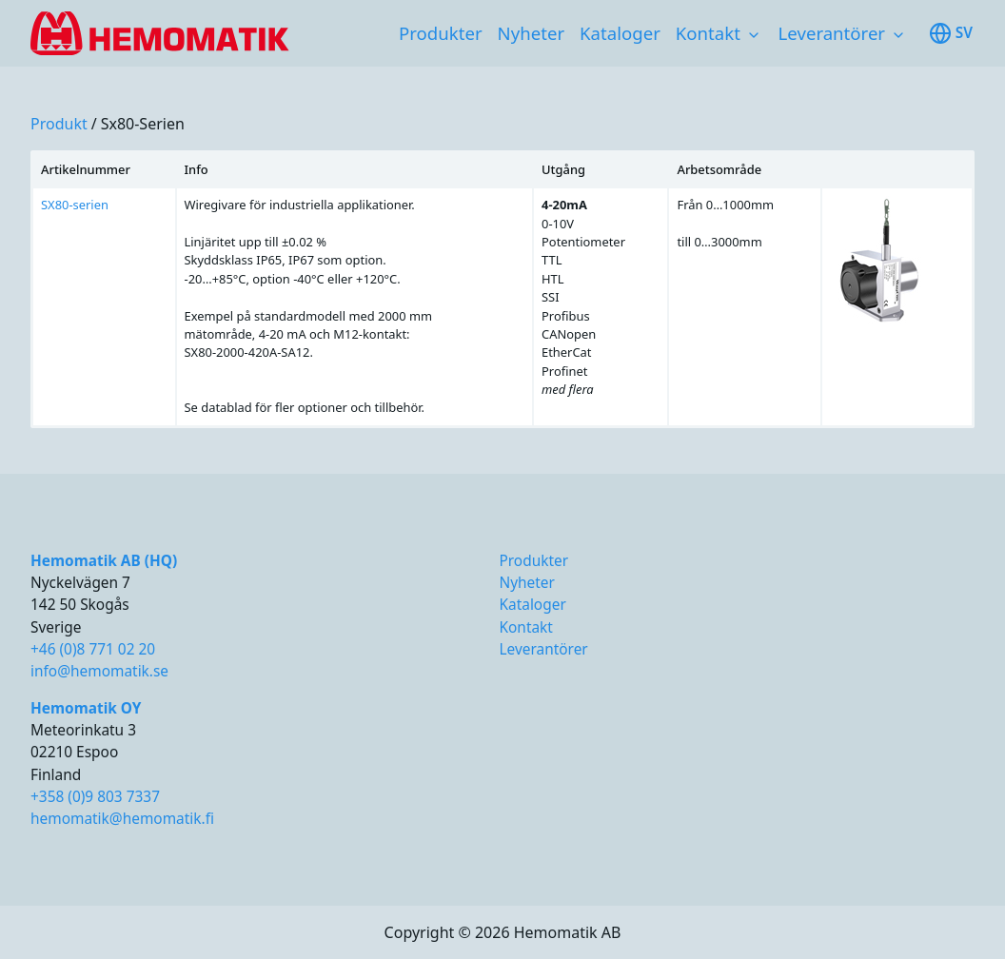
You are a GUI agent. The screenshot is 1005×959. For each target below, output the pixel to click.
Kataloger (620, 33)
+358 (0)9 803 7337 (95, 797)
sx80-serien (143, 123)
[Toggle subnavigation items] (753, 35)
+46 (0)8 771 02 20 (92, 649)
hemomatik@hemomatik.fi (122, 819)
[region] (502, 289)
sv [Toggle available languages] (951, 33)
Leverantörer (831, 33)
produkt (59, 123)
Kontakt (708, 33)
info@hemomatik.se (99, 671)
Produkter (441, 33)
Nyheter (531, 33)
